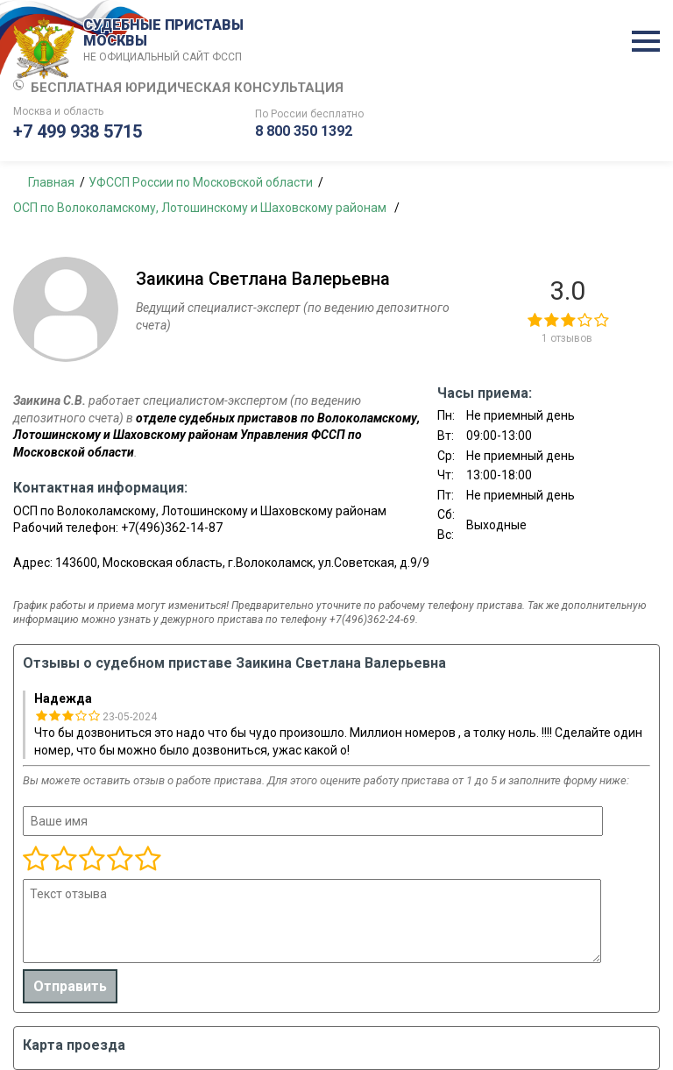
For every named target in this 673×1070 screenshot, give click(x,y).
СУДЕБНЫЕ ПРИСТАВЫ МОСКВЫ (166, 41)
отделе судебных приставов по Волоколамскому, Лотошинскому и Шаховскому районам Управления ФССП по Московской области (216, 435)
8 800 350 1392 (303, 131)
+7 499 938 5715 (77, 131)
